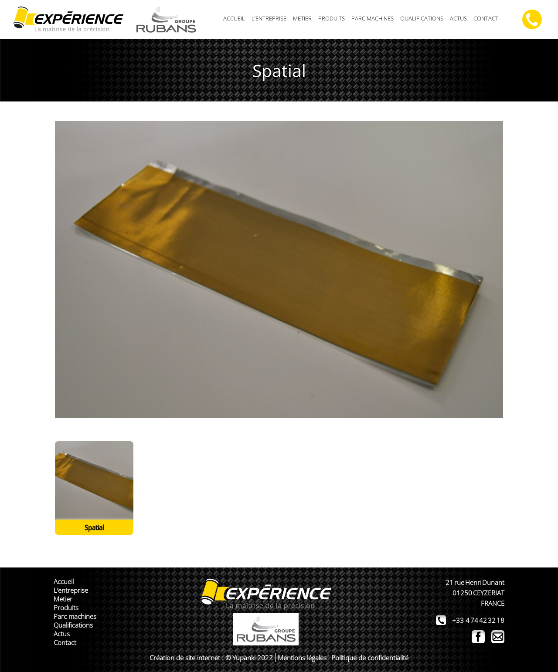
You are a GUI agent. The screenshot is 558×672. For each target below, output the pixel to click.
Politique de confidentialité (369, 657)
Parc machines (372, 18)
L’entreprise (269, 18)
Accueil (234, 18)
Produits (331, 18)
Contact (485, 18)
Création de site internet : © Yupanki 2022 (211, 657)
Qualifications (421, 18)
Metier (302, 18)
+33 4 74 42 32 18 (478, 620)
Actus (458, 18)
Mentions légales (302, 657)
